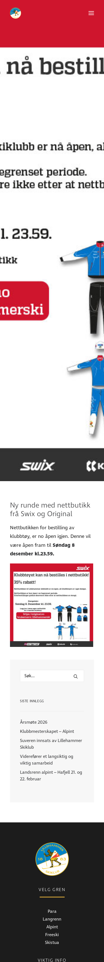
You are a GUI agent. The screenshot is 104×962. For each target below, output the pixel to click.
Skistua (52, 862)
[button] (91, 13)
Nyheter (52, 901)
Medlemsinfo (52, 909)
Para (52, 830)
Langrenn (52, 838)
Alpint (52, 846)
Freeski (52, 854)
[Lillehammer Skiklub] (15, 13)
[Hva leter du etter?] (52, 595)
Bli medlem (52, 917)
